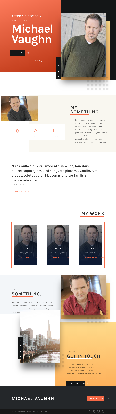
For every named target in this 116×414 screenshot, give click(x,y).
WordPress (44, 411)
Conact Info (74, 383)
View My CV (95, 399)
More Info (24, 258)
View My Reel (24, 61)
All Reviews (17, 191)
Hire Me (17, 53)
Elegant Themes (25, 411)
